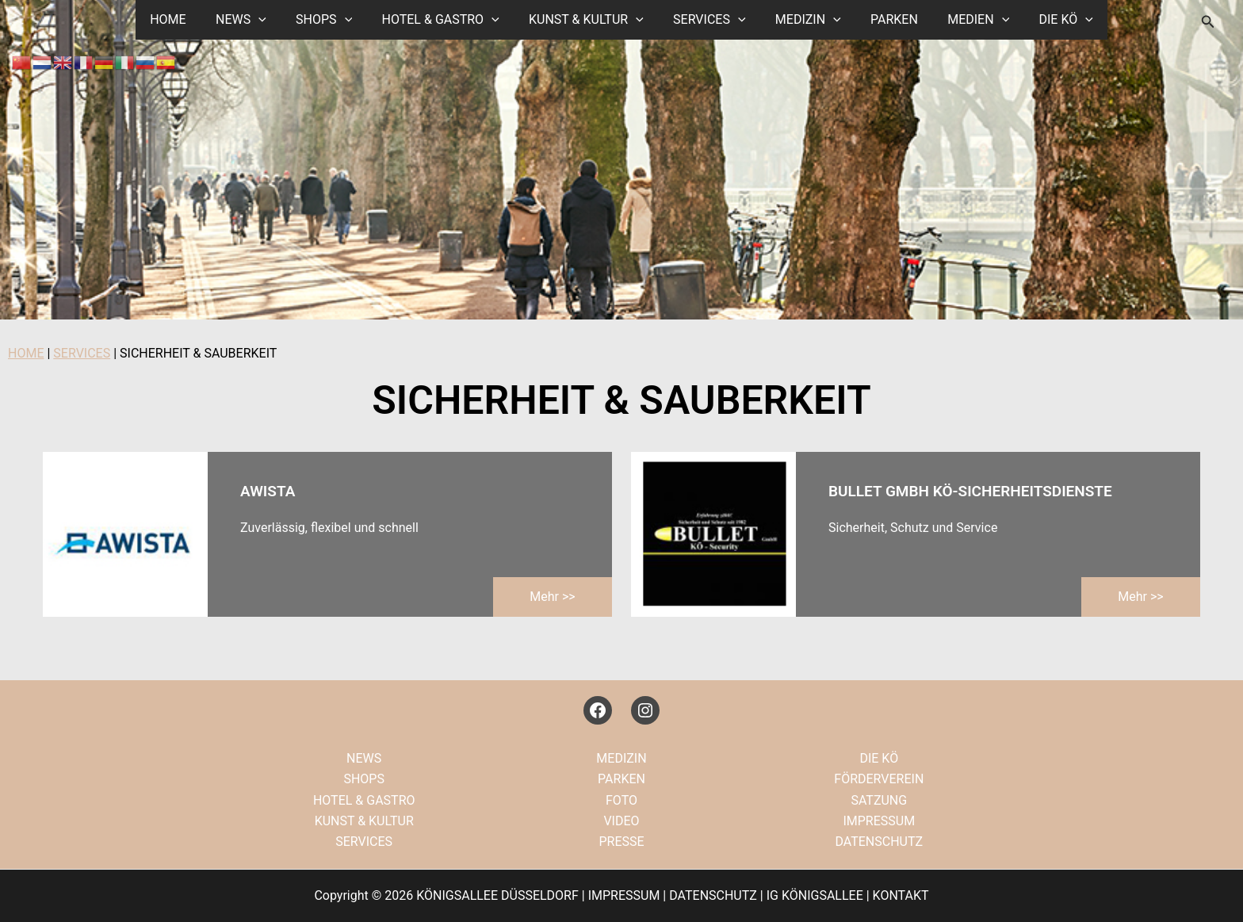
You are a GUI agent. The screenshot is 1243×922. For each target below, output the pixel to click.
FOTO (621, 800)
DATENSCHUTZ (879, 841)
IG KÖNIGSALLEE (815, 895)
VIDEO (621, 820)
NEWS (256, 20)
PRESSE (621, 841)
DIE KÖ (1047, 20)
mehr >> (552, 596)
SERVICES (707, 20)
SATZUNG (879, 800)
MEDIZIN (802, 20)
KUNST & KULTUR (588, 20)
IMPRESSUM (879, 820)
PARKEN (884, 19)
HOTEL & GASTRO (446, 20)
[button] (273, 20)
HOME (187, 19)
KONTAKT (901, 895)
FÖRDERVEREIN (879, 778)
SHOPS (334, 20)
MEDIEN (964, 20)
